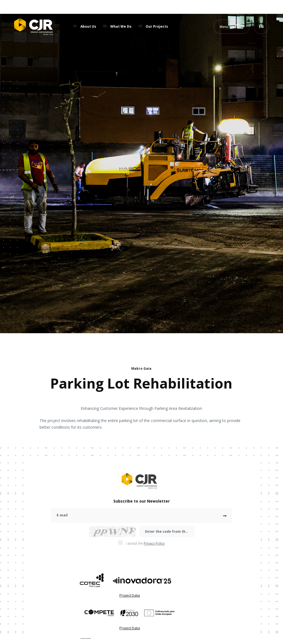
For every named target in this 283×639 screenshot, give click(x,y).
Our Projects (157, 26)
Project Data (129, 595)
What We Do (121, 26)
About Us (88, 26)
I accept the (145, 543)
